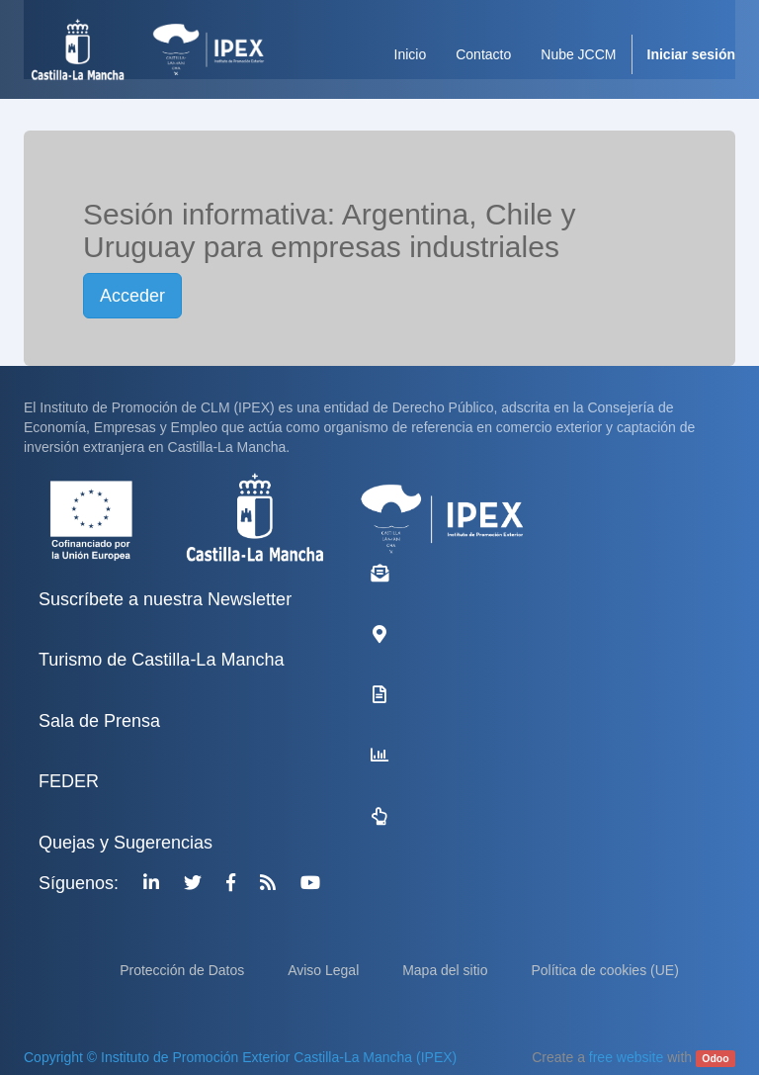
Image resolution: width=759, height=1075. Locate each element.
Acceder (132, 296)
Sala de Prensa (99, 721)
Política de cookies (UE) (604, 970)
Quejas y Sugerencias (125, 842)
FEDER (69, 781)
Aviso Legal (325, 970)
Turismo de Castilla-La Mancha (161, 660)
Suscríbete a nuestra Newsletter (165, 599)
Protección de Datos (184, 970)
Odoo (715, 1058)
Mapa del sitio (446, 970)
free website (626, 1057)
